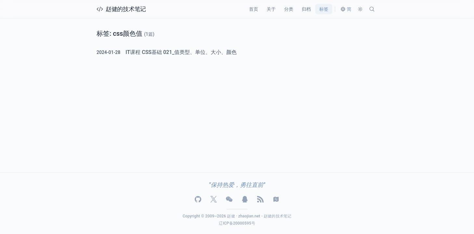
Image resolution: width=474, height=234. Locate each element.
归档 (306, 9)
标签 (323, 9)
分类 (288, 9)
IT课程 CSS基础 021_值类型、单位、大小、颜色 (181, 52)
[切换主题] (360, 9)
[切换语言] (346, 9)
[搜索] (371, 9)
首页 (253, 9)
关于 (271, 9)
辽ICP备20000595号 (237, 223)
